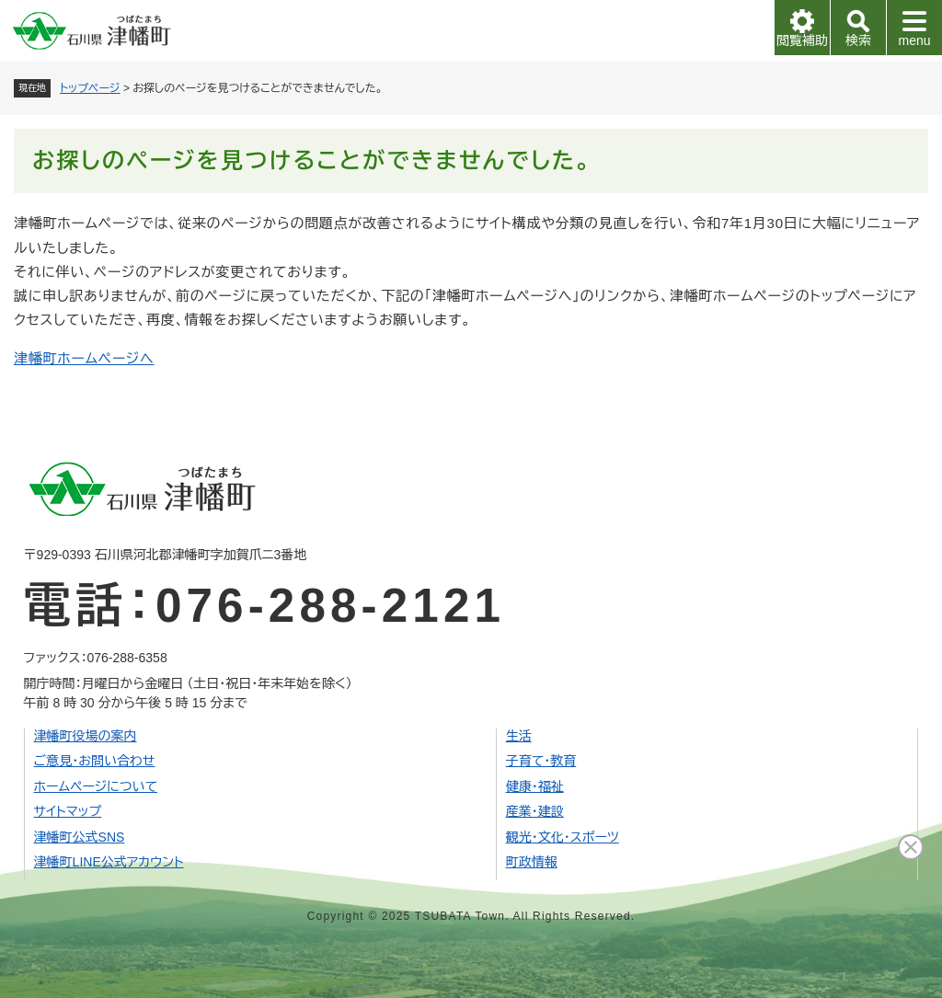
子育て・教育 (541, 760)
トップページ (90, 88)
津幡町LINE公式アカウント (109, 862)
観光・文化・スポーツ (562, 837)
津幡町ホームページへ (84, 358)
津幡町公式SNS (79, 837)
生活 (519, 735)
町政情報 (531, 862)
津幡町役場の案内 (85, 735)
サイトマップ (68, 811)
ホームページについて (96, 786)
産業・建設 (535, 811)
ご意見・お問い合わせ (94, 760)
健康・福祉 (535, 786)
